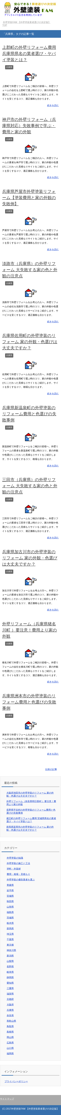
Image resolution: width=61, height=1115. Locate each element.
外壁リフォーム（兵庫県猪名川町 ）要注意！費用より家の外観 (29, 630)
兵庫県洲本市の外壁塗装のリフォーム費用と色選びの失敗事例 (29, 702)
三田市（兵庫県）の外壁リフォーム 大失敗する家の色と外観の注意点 (29, 485)
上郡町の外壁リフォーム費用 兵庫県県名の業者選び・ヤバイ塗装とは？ (29, 53)
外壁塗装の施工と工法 (18, 863)
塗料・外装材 (14, 868)
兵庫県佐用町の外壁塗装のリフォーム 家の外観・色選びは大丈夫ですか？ (29, 341)
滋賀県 (10, 993)
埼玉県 (10, 934)
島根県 (10, 1032)
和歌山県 (11, 1021)
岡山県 (10, 1037)
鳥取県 (10, 1026)
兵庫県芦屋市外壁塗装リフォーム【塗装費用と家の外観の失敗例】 (29, 197)
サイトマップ (7, 1099)
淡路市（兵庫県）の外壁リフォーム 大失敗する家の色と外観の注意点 (29, 269)
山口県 (10, 1048)
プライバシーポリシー (16, 1081)
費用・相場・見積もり (18, 874)
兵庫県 (9, 67)
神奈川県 (11, 950)
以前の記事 (51, 769)
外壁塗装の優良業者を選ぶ (21, 879)
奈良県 (10, 1015)
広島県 (10, 1042)
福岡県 (10, 1053)
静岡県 (10, 977)
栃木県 (10, 923)
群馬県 (10, 928)
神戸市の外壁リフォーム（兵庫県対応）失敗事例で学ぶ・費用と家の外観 (29, 125)
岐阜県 (10, 972)
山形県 (10, 907)
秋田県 (10, 901)
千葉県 (10, 939)
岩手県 (10, 890)
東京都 (10, 945)
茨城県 (10, 917)
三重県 (10, 988)
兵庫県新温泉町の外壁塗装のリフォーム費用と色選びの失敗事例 (29, 413)
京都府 (10, 999)
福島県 (10, 912)
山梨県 (10, 961)
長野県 (10, 966)
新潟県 (10, 955)
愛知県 (10, 983)
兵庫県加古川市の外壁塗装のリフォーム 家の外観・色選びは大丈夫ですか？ (29, 557)
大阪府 (10, 1004)
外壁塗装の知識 (15, 858)
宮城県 (10, 896)
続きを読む (53, 105)
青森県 (10, 885)
